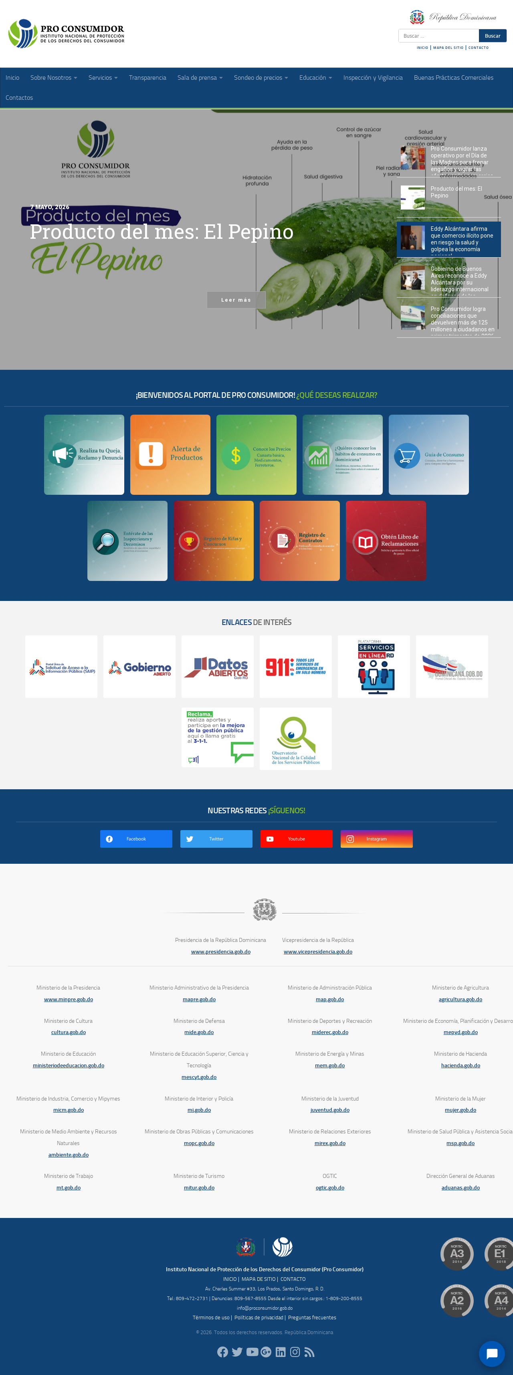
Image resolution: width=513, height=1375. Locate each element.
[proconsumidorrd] (237, 1352)
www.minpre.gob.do (68, 999)
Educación (312, 77)
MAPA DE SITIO (259, 1279)
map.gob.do (330, 999)
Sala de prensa (197, 77)
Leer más (236, 300)
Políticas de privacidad (258, 1318)
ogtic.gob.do (330, 1187)
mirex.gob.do (330, 1143)
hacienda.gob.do (460, 1065)
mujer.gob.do (460, 1110)
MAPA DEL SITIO (448, 48)
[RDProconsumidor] (251, 1352)
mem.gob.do (330, 1065)
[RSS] (309, 1352)
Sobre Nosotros (50, 77)
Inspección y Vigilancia (373, 77)
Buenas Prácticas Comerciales (453, 77)
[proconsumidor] (280, 1352)
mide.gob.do (199, 1032)
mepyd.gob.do (461, 1032)
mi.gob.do (199, 1110)
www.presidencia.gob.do (220, 951)
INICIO (422, 48)
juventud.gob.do (330, 1110)
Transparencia (147, 77)
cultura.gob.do (68, 1032)
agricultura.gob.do (460, 999)
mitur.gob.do (199, 1187)
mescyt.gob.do (199, 1077)
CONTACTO (479, 48)
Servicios (100, 77)
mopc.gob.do (199, 1143)
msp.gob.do (460, 1143)
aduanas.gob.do (461, 1187)
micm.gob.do (68, 1110)
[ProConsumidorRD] (222, 1352)
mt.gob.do (69, 1187)
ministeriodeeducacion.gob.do (68, 1065)
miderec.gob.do (330, 1032)
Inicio (12, 77)
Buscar (493, 35)
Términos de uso (211, 1318)
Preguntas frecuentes (312, 1318)
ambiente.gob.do (68, 1154)
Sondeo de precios (258, 77)
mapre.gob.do (199, 999)
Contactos (19, 97)
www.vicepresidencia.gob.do (318, 951)
